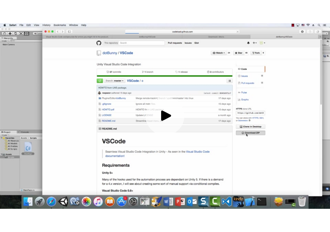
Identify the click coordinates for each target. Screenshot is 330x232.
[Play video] (165, 116)
